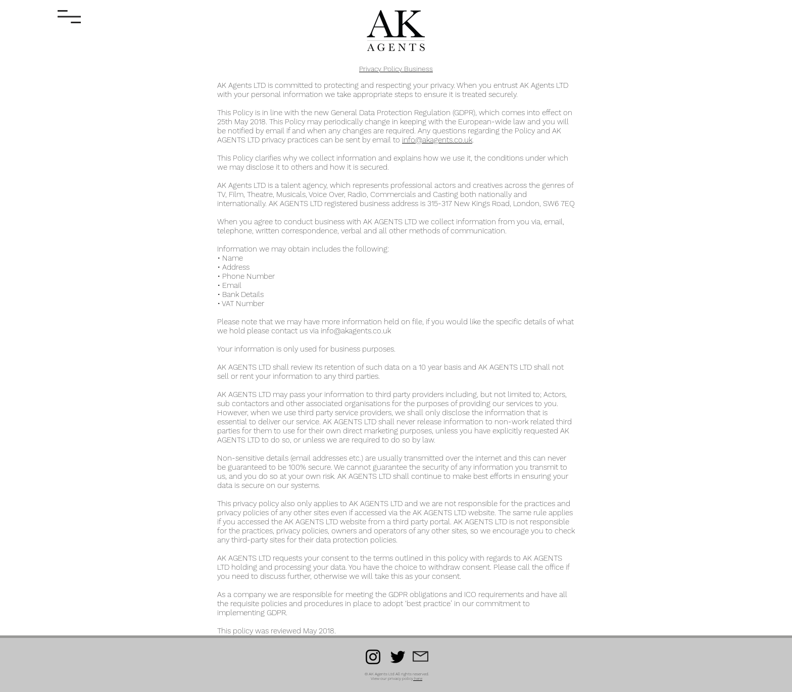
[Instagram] (373, 657)
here (418, 678)
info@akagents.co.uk (437, 139)
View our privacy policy (392, 678)
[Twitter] (398, 657)
